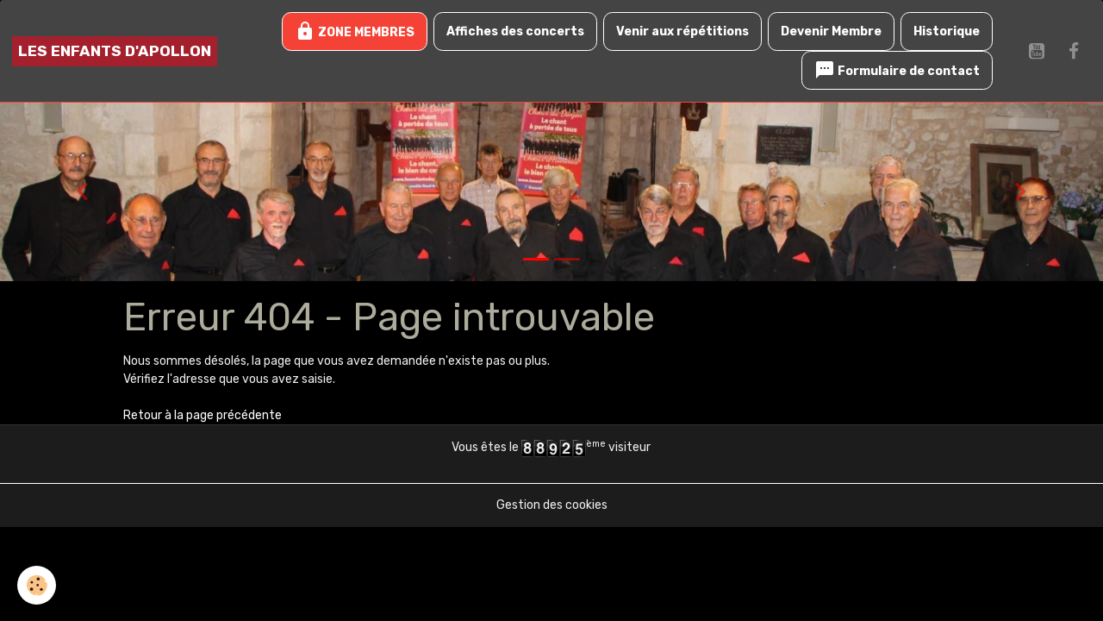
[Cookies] (36, 585)
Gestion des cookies (552, 505)
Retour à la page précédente (202, 415)
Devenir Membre (831, 31)
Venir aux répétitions (682, 31)
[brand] (114, 51)
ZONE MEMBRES (354, 31)
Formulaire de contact (897, 70)
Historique (946, 31)
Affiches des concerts (515, 31)
